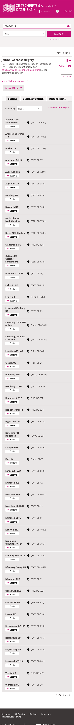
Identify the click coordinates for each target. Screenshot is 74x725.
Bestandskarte (57, 98)
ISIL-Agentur (19, 714)
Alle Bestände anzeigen (58, 107)
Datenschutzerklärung (11, 716)
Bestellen (67, 76)
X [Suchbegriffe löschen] (68, 26)
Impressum (46, 714)
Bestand (12, 98)
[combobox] (24, 34)
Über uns (5, 714)
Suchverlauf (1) (48, 6)
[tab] (13, 99)
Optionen (65, 66)
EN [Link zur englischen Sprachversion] (65, 11)
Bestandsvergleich (33, 98)
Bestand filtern (13, 88)
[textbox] (37, 26)
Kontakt (33, 714)
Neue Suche (53, 39)
